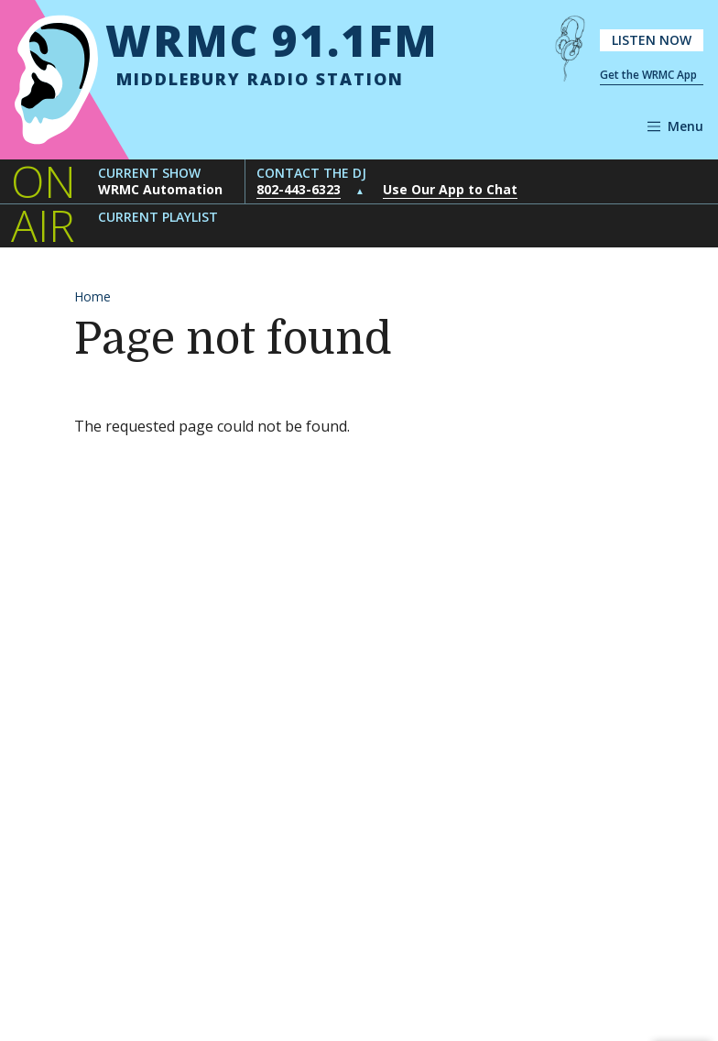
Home (92, 296)
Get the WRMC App (648, 74)
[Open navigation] (675, 126)
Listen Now (651, 40)
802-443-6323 (298, 189)
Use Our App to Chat (450, 189)
